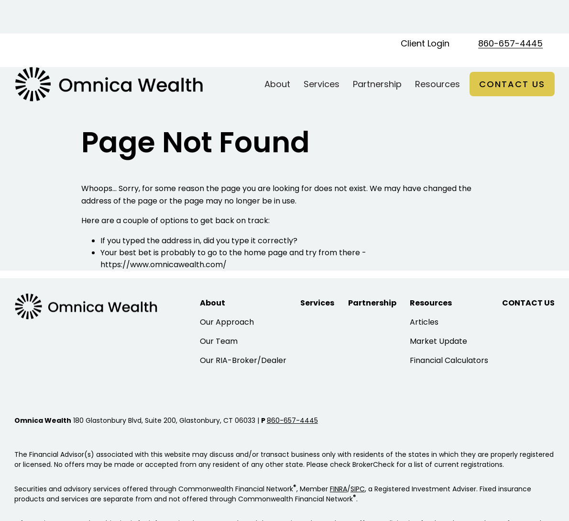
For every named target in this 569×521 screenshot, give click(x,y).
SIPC (357, 455)
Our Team (219, 307)
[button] (277, 50)
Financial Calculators (449, 326)
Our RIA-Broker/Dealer (243, 326)
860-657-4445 (510, 10)
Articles (424, 288)
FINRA (338, 455)
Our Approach (227, 288)
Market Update (438, 307)
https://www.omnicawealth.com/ (163, 231)
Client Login (425, 10)
